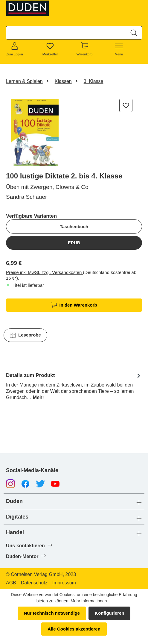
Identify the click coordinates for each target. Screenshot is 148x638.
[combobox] (66, 32)
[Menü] (119, 49)
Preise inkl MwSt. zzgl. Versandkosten (44, 272)
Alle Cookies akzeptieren (74, 628)
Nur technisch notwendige (52, 613)
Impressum (64, 583)
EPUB (74, 242)
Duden (14, 501)
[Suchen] (134, 32)
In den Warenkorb (74, 305)
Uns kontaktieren (29, 545)
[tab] (74, 386)
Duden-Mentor (25, 556)
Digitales (17, 517)
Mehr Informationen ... (91, 600)
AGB (11, 583)
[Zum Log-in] (14, 49)
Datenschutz (34, 583)
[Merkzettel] (50, 49)
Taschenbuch (74, 226)
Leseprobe (25, 335)
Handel (15, 532)
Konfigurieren (109, 613)
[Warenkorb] (84, 49)
